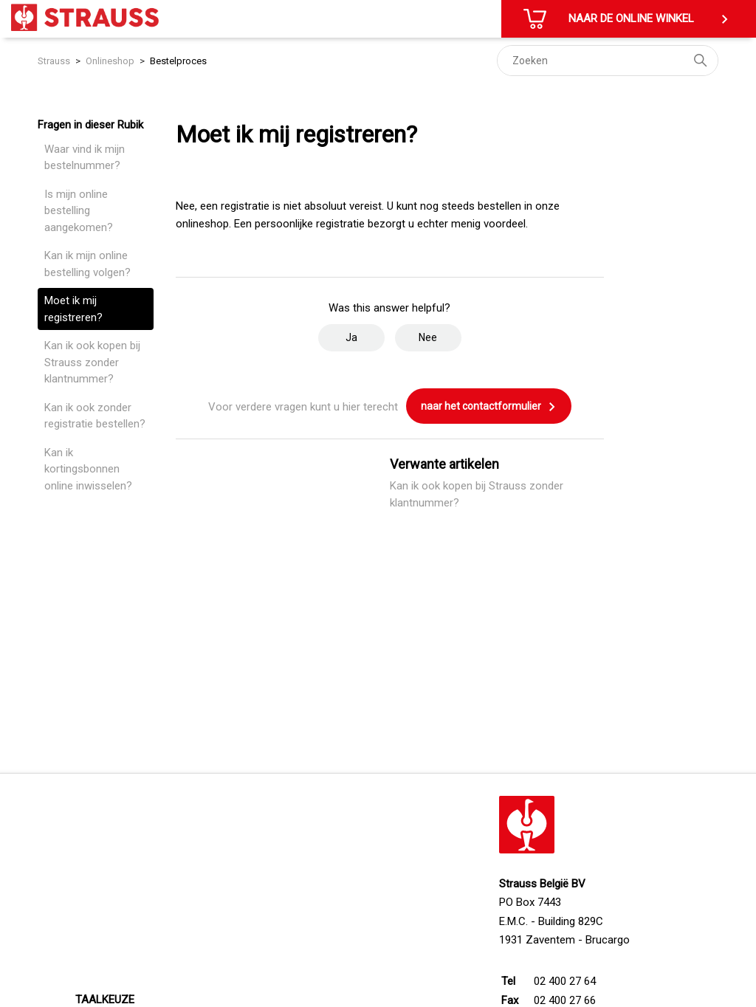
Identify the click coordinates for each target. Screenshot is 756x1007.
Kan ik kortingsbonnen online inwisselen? (88, 469)
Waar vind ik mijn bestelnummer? (84, 157)
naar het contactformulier (489, 407)
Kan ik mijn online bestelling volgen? (87, 264)
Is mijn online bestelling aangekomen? (78, 211)
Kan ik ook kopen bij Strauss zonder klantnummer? (92, 362)
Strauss (54, 60)
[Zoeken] (608, 60)
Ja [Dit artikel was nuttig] (351, 337)
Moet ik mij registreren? (73, 309)
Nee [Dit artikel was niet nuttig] (428, 337)
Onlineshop (110, 60)
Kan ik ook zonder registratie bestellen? (94, 416)
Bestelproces (178, 60)
